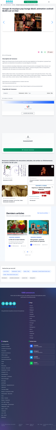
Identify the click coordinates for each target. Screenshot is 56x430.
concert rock (25, 277)
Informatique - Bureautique (7, 404)
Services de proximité (6, 359)
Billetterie (3, 417)
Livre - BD (3, 413)
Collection (3, 411)
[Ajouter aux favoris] (26, 167)
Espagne (31, 314)
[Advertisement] (28, 42)
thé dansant (4, 277)
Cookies (27, 424)
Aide (38, 424)
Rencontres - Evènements (14, 237)
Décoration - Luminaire (6, 376)
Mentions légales (21, 425)
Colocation (3, 350)
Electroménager (5, 378)
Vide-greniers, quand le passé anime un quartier (37, 240)
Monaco (31, 331)
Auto (2, 395)
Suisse (30, 325)
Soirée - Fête (26, 271)
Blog (41, 424)
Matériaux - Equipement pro (7, 385)
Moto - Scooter (4, 398)
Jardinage (3, 383)
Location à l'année (5, 346)
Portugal (31, 322)
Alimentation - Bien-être (6, 393)
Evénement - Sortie (16, 271)
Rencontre (3, 365)
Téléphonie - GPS (5, 406)
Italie (30, 318)
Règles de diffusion (32, 425)
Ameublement (4, 374)
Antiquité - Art (4, 372)
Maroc (30, 329)
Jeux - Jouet (3, 415)
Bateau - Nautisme (5, 400)
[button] (52, 22)
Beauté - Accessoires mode (7, 391)
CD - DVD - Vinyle (5, 402)
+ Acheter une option (28, 113)
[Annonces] (1, 4)
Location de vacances (6, 348)
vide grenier (32, 277)
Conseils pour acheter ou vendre (48, 425)
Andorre (31, 307)
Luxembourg (32, 320)
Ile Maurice (32, 316)
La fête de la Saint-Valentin (17, 239)
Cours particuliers (5, 357)
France (31, 305)
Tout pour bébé (4, 389)
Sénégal (31, 338)
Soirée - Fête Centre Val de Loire (10, 274)
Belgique (31, 310)
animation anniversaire (15, 277)
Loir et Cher (6, 271)
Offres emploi (4, 355)
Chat (2, 363)
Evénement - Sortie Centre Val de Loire (41, 271)
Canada (31, 312)
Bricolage (3, 380)
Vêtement (3, 387)
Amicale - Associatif (5, 368)
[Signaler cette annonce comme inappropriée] (50, 52)
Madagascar (32, 327)
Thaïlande (31, 333)
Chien (2, 361)
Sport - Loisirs (4, 408)
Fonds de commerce (6, 353)
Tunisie (31, 335)
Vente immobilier (5, 344)
